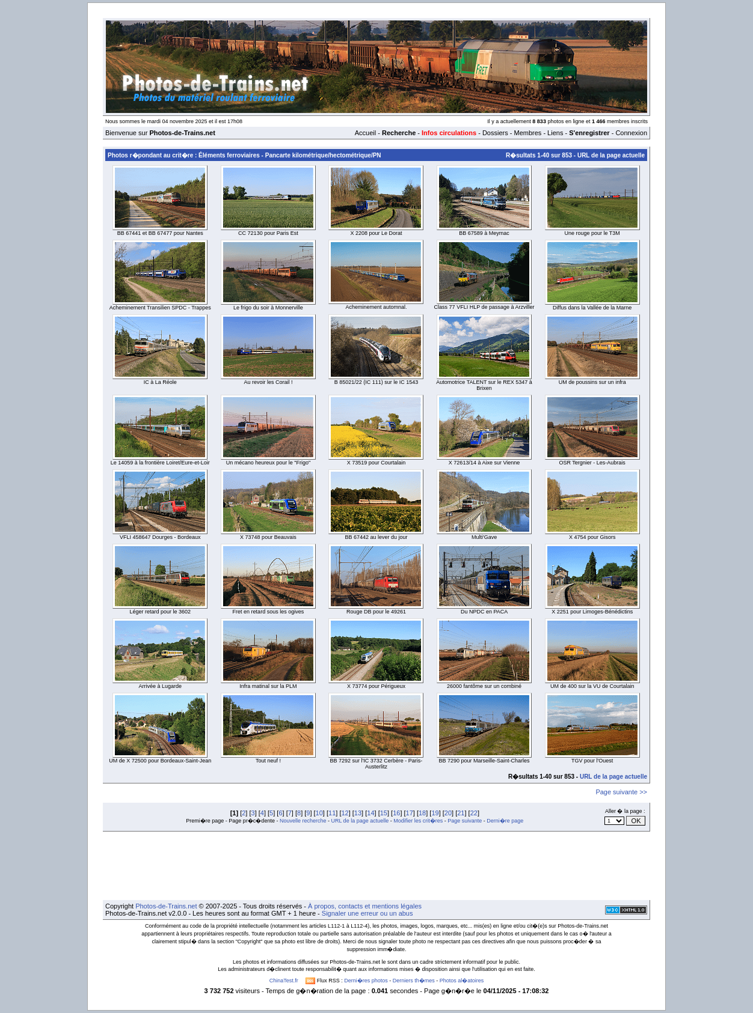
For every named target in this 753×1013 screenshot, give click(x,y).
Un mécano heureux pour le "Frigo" (268, 463)
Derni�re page (505, 821)
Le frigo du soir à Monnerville (268, 308)
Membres (527, 132)
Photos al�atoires (462, 981)
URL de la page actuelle (611, 155)
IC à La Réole (160, 382)
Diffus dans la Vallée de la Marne (592, 308)
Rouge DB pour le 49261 (376, 612)
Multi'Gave (484, 537)
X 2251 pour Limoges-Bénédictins (592, 612)
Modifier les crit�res (418, 821)
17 (409, 813)
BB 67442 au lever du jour (376, 537)
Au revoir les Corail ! (268, 382)
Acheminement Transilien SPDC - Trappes (160, 308)
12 (344, 813)
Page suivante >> (621, 791)
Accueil (365, 132)
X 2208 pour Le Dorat (376, 233)
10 (319, 813)
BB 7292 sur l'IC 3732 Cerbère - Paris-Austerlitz (376, 764)
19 (434, 813)
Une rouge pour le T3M (591, 233)
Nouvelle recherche (303, 821)
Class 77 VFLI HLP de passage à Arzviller (484, 307)
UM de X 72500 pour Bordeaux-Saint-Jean (160, 761)
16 (396, 813)
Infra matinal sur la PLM (268, 686)
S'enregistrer (589, 132)
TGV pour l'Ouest (592, 761)
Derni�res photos (366, 981)
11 (332, 813)
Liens (555, 132)
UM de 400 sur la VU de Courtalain (592, 686)
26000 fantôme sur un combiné (484, 686)
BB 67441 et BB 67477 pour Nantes (160, 233)
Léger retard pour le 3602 (160, 612)
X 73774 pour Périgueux (376, 686)
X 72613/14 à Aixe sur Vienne (484, 463)
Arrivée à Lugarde (160, 686)
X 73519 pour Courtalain (376, 463)
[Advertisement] (376, 866)
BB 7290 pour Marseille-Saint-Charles (484, 761)
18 (422, 813)
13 (357, 813)
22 (474, 813)
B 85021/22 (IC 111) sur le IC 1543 (376, 382)
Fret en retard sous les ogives (268, 612)
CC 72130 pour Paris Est (268, 233)
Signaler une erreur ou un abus (367, 913)
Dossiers (495, 132)
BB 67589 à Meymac (484, 233)
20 (448, 813)
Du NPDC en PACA (484, 612)
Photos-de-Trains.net (166, 906)
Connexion (631, 132)
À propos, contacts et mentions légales (365, 906)
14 (370, 813)
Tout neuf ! (268, 761)
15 (383, 813)
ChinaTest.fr (283, 981)
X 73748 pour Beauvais (268, 537)
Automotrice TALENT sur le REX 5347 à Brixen (484, 385)
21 (460, 813)
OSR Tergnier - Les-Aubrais (592, 463)
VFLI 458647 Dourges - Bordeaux (160, 537)
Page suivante (464, 821)
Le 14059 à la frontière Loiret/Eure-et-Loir (160, 463)
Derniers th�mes (414, 981)
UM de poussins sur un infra (592, 382)
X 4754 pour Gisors (592, 537)
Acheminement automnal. (376, 307)
